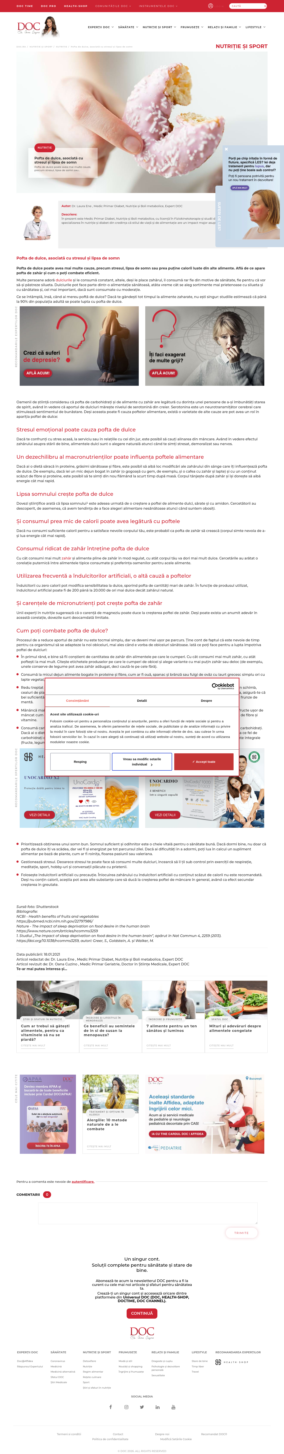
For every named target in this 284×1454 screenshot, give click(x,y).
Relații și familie (224, 26)
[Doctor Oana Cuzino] (38, 26)
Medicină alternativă (63, 1368)
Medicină (56, 1363)
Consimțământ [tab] (77, 700)
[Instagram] (126, 1404)
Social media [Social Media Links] (142, 1393)
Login (223, 6)
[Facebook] (111, 1404)
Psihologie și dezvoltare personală (166, 1365)
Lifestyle (256, 26)
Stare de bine (200, 1357)
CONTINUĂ (142, 1310)
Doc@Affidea (25, 1357)
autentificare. (83, 1178)
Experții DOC (101, 26)
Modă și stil (125, 1357)
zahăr (66, 555)
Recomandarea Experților (238, 1348)
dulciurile (64, 276)
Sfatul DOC (219, 1015)
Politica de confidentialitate (110, 1435)
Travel (195, 1368)
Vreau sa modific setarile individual (142, 761)
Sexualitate (158, 1371)
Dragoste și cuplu (162, 1357)
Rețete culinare (92, 1373)
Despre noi (162, 1430)
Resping (80, 762)
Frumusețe (192, 26)
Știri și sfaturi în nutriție (42, 1015)
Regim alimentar (93, 1368)
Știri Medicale (59, 1378)
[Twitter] (142, 1404)
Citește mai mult (33, 1042)
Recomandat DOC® (214, 1430)
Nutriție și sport (159, 26)
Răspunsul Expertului (30, 1363)
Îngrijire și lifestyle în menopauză (103, 1016)
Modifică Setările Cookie (176, 1435)
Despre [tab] (206, 700)
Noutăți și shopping (130, 1363)
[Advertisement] (79, 342)
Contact (118, 1430)
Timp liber (198, 1363)
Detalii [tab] (142, 700)
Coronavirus (58, 1357)
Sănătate (128, 26)
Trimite (241, 1229)
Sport (86, 1378)
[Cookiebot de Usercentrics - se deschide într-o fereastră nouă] (215, 686)
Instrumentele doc (158, 6)
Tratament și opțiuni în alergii (106, 1110)
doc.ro (21, 43)
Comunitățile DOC (113, 6)
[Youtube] (173, 1404)
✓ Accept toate (203, 762)
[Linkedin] (158, 1404)
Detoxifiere (89, 1357)
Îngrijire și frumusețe (165, 1015)
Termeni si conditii (69, 1430)
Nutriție (61, 43)
